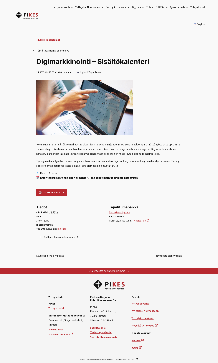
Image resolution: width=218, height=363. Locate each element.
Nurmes (138, 340)
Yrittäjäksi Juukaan (143, 318)
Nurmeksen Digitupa (119, 212)
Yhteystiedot (56, 308)
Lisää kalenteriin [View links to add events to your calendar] (52, 192)
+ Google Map (141, 220)
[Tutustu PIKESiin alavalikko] (167, 7)
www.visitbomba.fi (60, 334)
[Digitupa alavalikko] (143, 7)
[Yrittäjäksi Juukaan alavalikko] (129, 7)
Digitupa (61, 229)
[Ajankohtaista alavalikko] (187, 7)
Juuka (137, 348)
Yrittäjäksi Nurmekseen (145, 311)
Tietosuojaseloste (101, 332)
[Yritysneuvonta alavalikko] (72, 7)
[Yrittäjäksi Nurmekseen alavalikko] (103, 7)
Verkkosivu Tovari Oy (128, 359)
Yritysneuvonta (140, 304)
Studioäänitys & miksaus (50, 256)
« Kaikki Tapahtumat (48, 40)
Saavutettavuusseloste (104, 337)
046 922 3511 (55, 329)
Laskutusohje (98, 328)
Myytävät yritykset (144, 326)
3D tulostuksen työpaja (169, 256)
